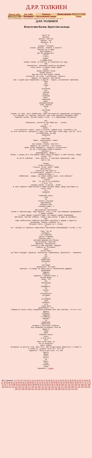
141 (32, 456)
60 (57, 450)
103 (72, 452)
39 (7, 450)
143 (39, 456)
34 (85, 447)
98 (57, 452)
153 (72, 456)
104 (75, 452)
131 (75, 454)
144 (42, 456)
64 (66, 450)
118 (32, 454)
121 (42, 454)
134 (85, 454)
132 (78, 454)
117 (29, 454)
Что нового (28, 16)
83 (22, 452)
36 (89, 447)
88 (33, 452)
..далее (50, 435)
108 (89, 452)
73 (88, 450)
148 (56, 456)
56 (47, 450)
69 (78, 450)
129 (68, 454)
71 (83, 450)
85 (26, 452)
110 (6, 454)
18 (47, 447)
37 (2, 450)
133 (82, 454)
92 (43, 452)
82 (19, 452)
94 (48, 452)
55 (45, 450)
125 (55, 454)
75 (3, 452)
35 (87, 447)
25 (63, 447)
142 (36, 456)
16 (42, 447)
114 (19, 454)
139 (26, 456)
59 (54, 450)
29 (73, 447)
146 (49, 456)
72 (85, 450)
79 (12, 452)
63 (64, 450)
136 (16, 456)
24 (61, 447)
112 (13, 454)
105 (79, 452)
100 (62, 452)
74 (90, 450)
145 (46, 456)
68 (76, 450)
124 (52, 454)
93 (45, 452)
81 (17, 452)
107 (85, 452)
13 (35, 447)
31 (77, 447)
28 (70, 447)
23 (58, 447)
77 (7, 452)
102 (69, 452)
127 (62, 454)
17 (44, 447)
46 (23, 450)
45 (21, 450)
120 (39, 454)
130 (72, 454)
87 (31, 452)
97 (55, 452)
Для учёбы (28, 14)
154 (76, 456)
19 (49, 447)
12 (32, 447)
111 (9, 454)
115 (22, 454)
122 (45, 454)
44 (19, 450)
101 (65, 452)
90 (38, 452)
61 (59, 450)
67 (73, 450)
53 (40, 450)
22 (56, 447)
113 (16, 454)
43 (16, 450)
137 (19, 456)
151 (66, 456)
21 (54, 447)
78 (10, 452)
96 (52, 452)
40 (9, 450)
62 (61, 450)
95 (50, 452)
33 (82, 447)
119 (35, 454)
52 (38, 450)
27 (68, 447)
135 (88, 454)
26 (66, 447)
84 (24, 452)
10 (28, 447)
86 (29, 452)
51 (35, 450)
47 (26, 450)
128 (65, 454)
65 (69, 450)
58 (52, 450)
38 (4, 450)
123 (48, 454)
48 (28, 450)
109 (3, 454)
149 (59, 456)
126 (58, 454)
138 (22, 456)
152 (69, 456)
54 (42, 450)
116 (26, 454)
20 (51, 447)
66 (71, 450)
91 (41, 452)
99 (60, 452)
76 (5, 452)
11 (30, 447)
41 (12, 450)
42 (14, 450)
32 (80, 447)
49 (31, 450)
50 (33, 450)
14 (37, 447)
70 (80, 450)
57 (50, 450)
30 (75, 447)
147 (52, 456)
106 (82, 452)
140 (29, 456)
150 (62, 456)
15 (39, 447)
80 (14, 452)
